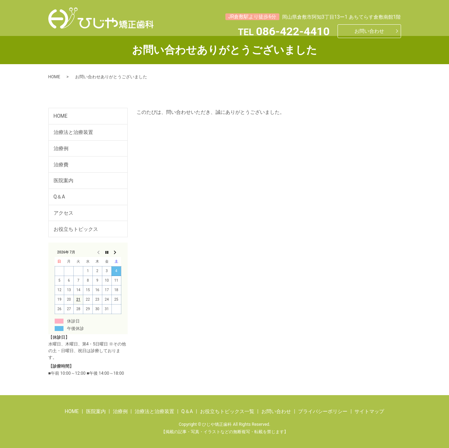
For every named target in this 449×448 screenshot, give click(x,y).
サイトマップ (369, 411)
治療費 (61, 164)
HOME (54, 76)
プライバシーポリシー (322, 411)
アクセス (63, 213)
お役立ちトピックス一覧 (227, 411)
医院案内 (63, 180)
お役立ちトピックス (76, 229)
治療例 (61, 148)
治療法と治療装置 (73, 132)
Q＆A (59, 197)
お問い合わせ (369, 31)
